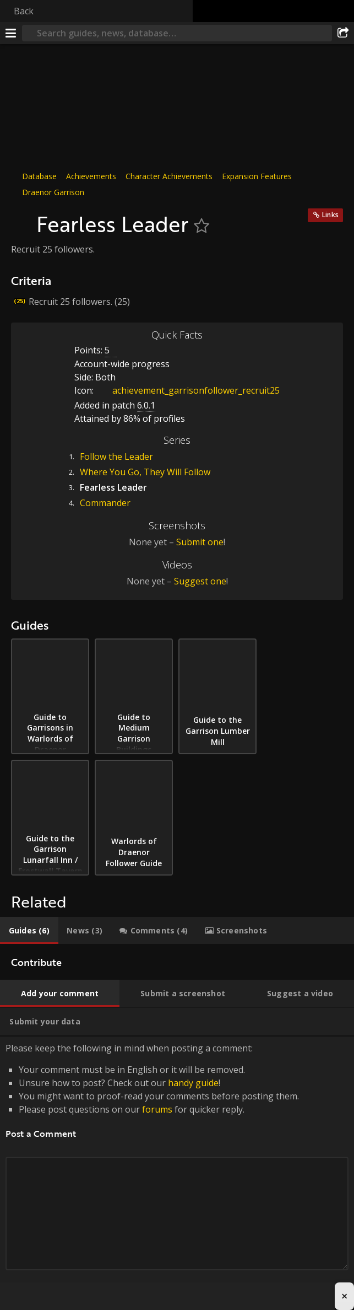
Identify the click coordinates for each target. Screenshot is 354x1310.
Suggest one (200, 581)
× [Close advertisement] (344, 1295)
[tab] (29, 930)
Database (39, 176)
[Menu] (11, 33)
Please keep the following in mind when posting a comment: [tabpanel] (177, 1169)
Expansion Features (257, 176)
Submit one (200, 542)
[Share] (343, 33)
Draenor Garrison (53, 192)
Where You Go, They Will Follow (145, 472)
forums (157, 1109)
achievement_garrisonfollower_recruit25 (188, 390)
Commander (105, 503)
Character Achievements (169, 176)
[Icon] (20, 218)
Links (330, 214)
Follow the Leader (116, 456)
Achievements (91, 176)
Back (24, 11)
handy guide (193, 1083)
